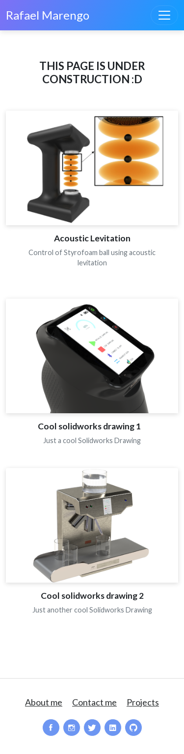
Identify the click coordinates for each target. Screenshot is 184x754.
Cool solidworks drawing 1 (92, 426)
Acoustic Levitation (92, 238)
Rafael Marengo (47, 15)
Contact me (94, 702)
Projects (143, 702)
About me (43, 702)
